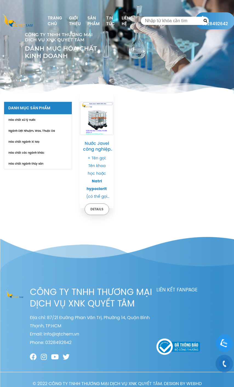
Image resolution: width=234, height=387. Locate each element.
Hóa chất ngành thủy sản (25, 163)
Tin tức (110, 21)
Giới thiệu (75, 21)
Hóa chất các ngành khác (26, 152)
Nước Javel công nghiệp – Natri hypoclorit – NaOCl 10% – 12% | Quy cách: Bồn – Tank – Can (97, 146)
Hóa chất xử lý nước (22, 120)
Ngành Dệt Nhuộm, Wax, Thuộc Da (31, 131)
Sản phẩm (93, 21)
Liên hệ (126, 21)
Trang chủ (55, 21)
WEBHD (194, 383)
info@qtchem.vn (61, 334)
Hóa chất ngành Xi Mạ (23, 142)
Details (96, 209)
